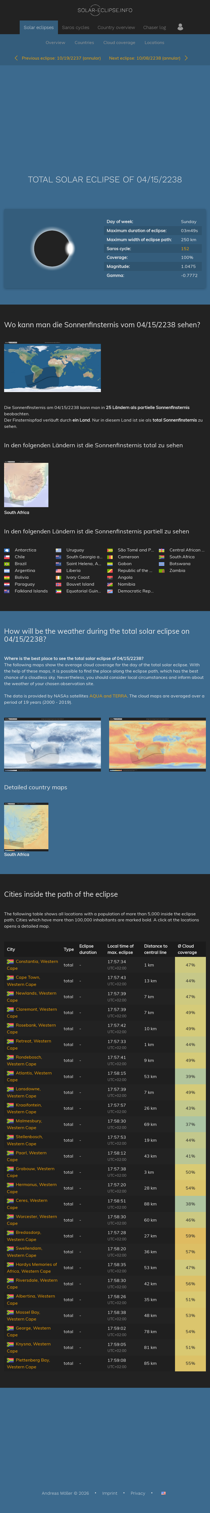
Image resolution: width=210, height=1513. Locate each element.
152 (185, 248)
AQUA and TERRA (108, 696)
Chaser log (154, 27)
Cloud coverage (119, 42)
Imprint (109, 1493)
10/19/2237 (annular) (57, 58)
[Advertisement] (105, 112)
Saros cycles (75, 27)
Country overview (116, 27)
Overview (55, 42)
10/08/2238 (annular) (149, 58)
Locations (154, 42)
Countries (84, 42)
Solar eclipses (39, 27)
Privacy (138, 1493)
